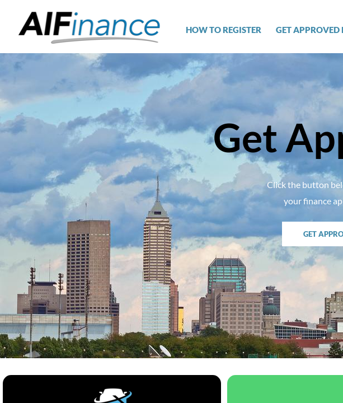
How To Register (223, 30)
